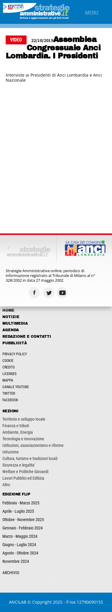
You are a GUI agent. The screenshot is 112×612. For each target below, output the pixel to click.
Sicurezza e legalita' (18, 465)
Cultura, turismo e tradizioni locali (29, 458)
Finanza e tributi (15, 425)
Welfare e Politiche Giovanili (25, 471)
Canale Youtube (15, 387)
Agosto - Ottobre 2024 (20, 553)
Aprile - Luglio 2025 (18, 511)
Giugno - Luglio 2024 (19, 544)
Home (8, 310)
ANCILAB (17, 602)
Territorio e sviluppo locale (23, 419)
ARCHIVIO (10, 572)
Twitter (8, 393)
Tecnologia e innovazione (23, 438)
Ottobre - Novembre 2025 (23, 519)
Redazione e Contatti (26, 336)
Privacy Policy (14, 354)
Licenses (9, 374)
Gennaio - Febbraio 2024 (22, 528)
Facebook (10, 400)
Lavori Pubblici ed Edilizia (23, 478)
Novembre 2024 (15, 561)
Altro (6, 484)
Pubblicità (14, 343)
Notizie (10, 317)
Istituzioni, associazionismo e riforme (33, 445)
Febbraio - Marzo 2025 (20, 503)
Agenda (10, 330)
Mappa (7, 380)
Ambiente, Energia (17, 432)
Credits (8, 367)
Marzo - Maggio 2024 (19, 536)
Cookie (7, 360)
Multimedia (15, 323)
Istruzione (10, 452)
